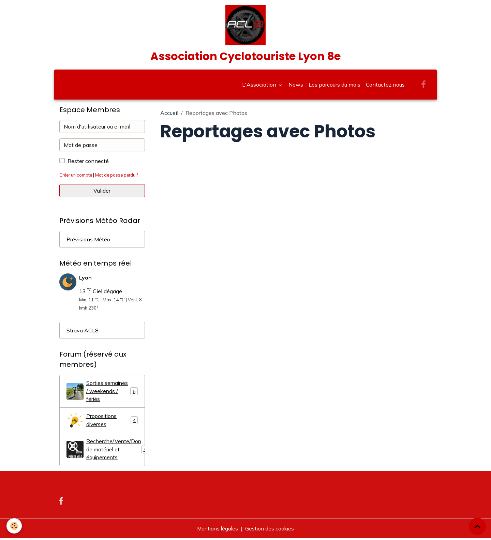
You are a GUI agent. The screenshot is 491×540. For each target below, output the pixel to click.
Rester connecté (88, 162)
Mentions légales (216, 530)
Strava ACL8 (82, 331)
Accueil (169, 114)
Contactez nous (385, 85)
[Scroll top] (477, 526)
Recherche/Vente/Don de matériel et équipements (105, 451)
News (295, 85)
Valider (101, 192)
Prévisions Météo (88, 240)
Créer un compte (76, 176)
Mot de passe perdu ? (119, 176)
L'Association (260, 85)
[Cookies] (14, 526)
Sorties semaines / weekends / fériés (102, 392)
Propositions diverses (102, 422)
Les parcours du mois (334, 85)
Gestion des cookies (271, 530)
